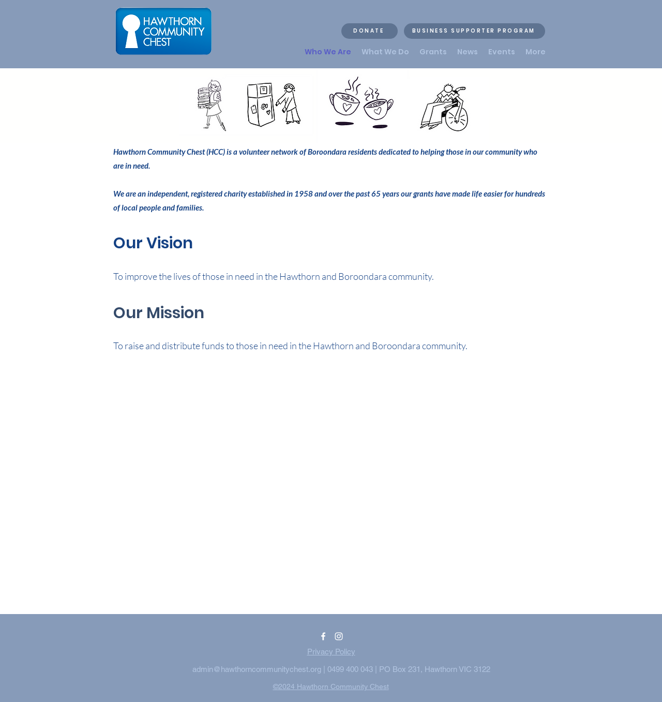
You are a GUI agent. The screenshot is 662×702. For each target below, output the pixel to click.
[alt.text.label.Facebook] (323, 636)
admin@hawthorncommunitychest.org (256, 669)
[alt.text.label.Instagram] (339, 636)
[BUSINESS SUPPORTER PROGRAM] (474, 31)
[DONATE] (369, 31)
